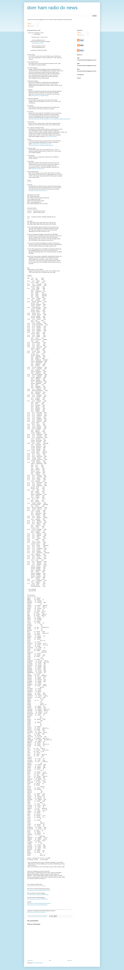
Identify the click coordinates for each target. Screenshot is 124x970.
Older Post (69, 960)
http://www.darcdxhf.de (38, 43)
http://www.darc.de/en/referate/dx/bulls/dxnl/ (37, 904)
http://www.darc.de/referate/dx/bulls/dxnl (36, 912)
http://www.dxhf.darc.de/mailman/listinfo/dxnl (37, 899)
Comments (31, 26)
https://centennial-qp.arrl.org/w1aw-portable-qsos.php (41, 145)
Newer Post (30, 960)
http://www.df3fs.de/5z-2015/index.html (38, 190)
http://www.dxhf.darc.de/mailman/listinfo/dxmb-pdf (38, 890)
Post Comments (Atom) (38, 962)
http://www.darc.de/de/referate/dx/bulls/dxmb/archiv (39, 903)
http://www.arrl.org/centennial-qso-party (42, 143)
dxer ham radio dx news (52, 7)
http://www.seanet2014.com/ (37, 168)
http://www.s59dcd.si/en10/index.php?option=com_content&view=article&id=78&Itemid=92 (49, 119)
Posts (30, 23)
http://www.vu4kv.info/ (52, 136)
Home (50, 960)
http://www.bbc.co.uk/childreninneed (40, 95)
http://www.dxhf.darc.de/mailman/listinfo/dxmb (37, 894)
